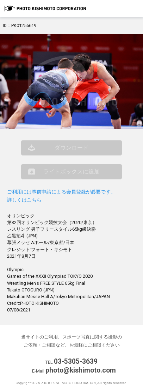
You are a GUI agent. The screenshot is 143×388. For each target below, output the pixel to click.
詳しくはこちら (24, 200)
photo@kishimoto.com (80, 370)
